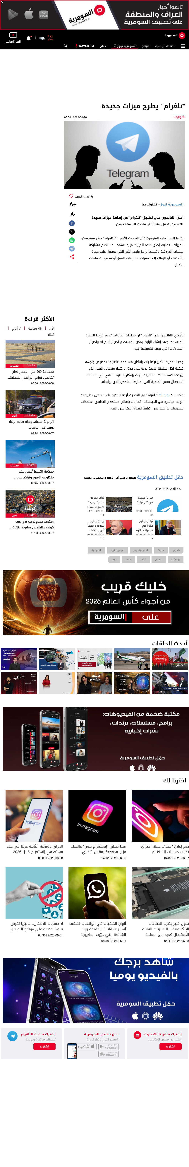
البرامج (146, 46)
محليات (14, 366)
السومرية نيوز (124, 46)
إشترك (44, 1046)
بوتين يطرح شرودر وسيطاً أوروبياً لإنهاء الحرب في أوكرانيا (96, 530)
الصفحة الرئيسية (165, 46)
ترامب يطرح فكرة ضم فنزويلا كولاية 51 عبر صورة (144, 528)
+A (73, 205)
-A (73, 214)
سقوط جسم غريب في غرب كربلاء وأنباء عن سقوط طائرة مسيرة (33, 524)
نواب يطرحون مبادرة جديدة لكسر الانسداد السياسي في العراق (95, 506)
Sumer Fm (86, 45)
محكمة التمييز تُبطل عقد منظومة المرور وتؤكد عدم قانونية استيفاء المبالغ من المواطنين (35, 474)
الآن (52, 328)
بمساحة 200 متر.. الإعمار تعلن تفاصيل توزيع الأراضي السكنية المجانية (32, 375)
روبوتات (164, 395)
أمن (14, 416)
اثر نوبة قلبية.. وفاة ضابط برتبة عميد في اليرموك (31, 425)
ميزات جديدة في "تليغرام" (145, 500)
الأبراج (103, 46)
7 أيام (16, 328)
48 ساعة (35, 328)
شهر (51, 334)
